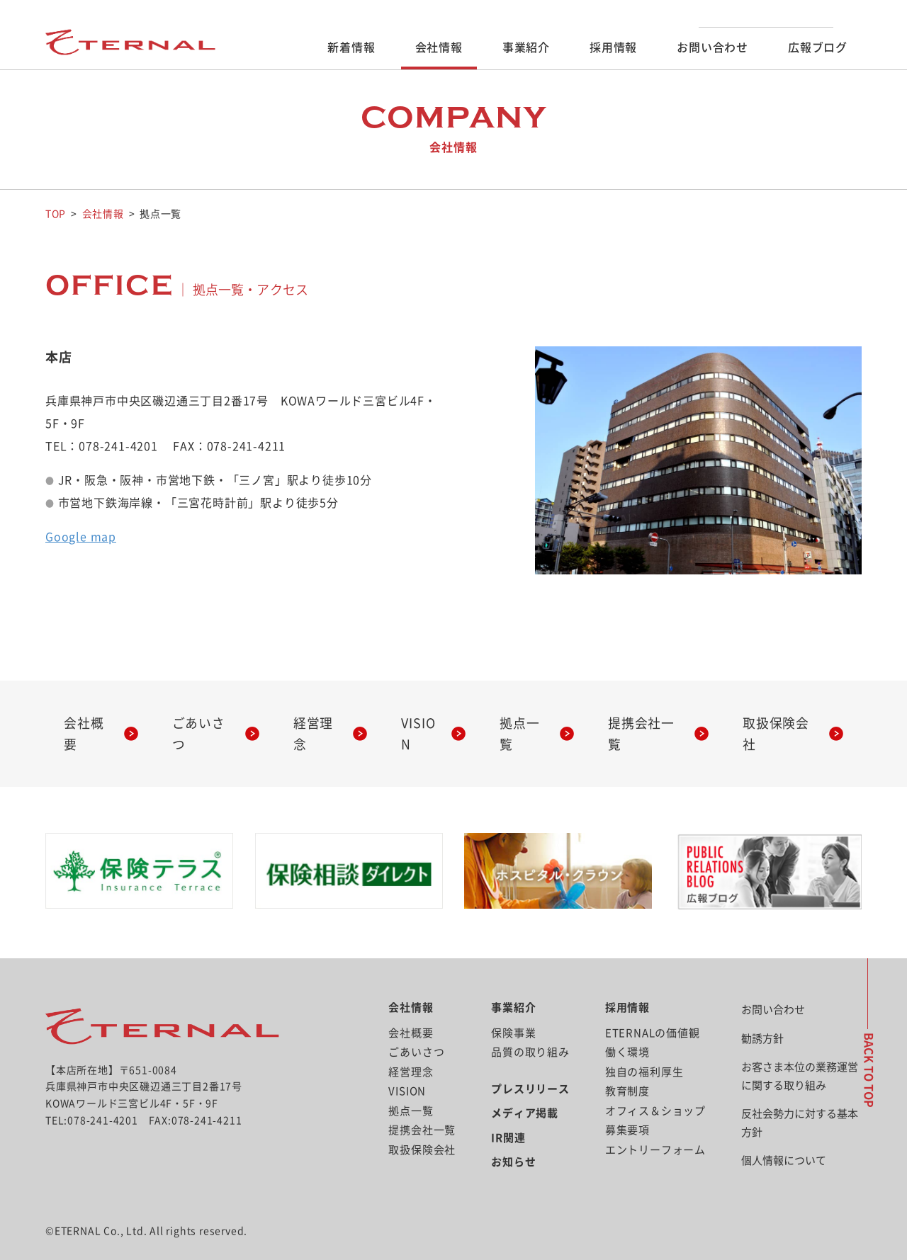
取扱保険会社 (782, 722)
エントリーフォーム (655, 1128)
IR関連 (508, 1116)
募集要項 (627, 1108)
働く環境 (627, 1030)
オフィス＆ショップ (655, 1089)
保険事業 (513, 1011)
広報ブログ (817, 47)
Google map (80, 536)
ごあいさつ (204, 722)
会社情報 (439, 47)
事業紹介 (526, 47)
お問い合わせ (712, 47)
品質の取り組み (530, 1030)
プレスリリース (530, 1067)
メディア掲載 (524, 1091)
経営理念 (320, 722)
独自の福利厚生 (644, 1050)
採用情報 (613, 47)
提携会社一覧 (647, 722)
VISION (423, 722)
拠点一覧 (526, 722)
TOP (55, 214)
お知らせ (513, 1140)
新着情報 (351, 47)
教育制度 (627, 1069)
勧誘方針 (762, 1016)
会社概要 (90, 722)
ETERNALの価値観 (652, 1011)
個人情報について (783, 1138)
